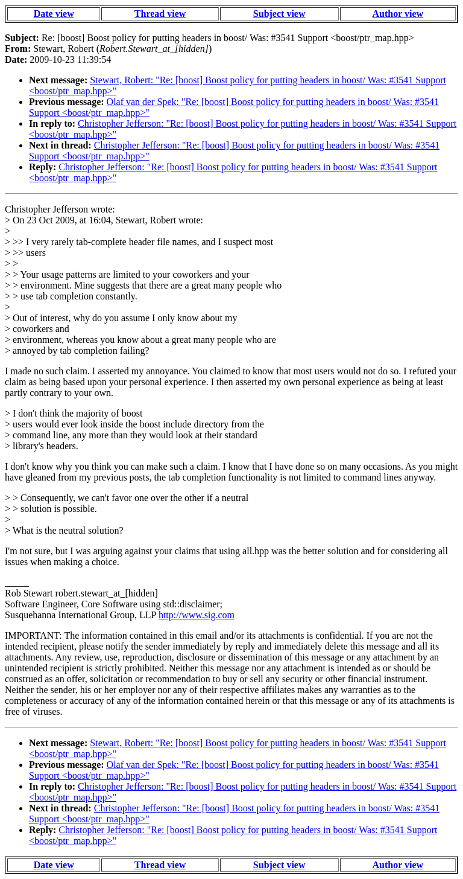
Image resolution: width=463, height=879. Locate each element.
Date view (54, 13)
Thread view (160, 13)
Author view (398, 13)
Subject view (279, 13)
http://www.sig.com (197, 615)
